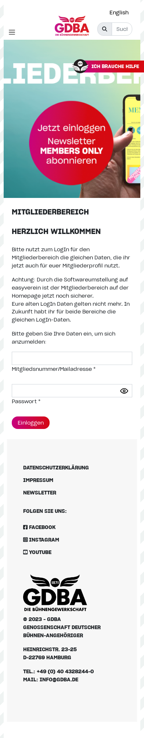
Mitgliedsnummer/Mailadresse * (54, 369)
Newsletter (39, 492)
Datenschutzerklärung (56, 467)
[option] (120, 12)
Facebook (39, 527)
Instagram (41, 539)
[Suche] (122, 29)
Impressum (38, 480)
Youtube (37, 552)
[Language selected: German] (120, 12)
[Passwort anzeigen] (124, 391)
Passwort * (26, 401)
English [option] (119, 12)
